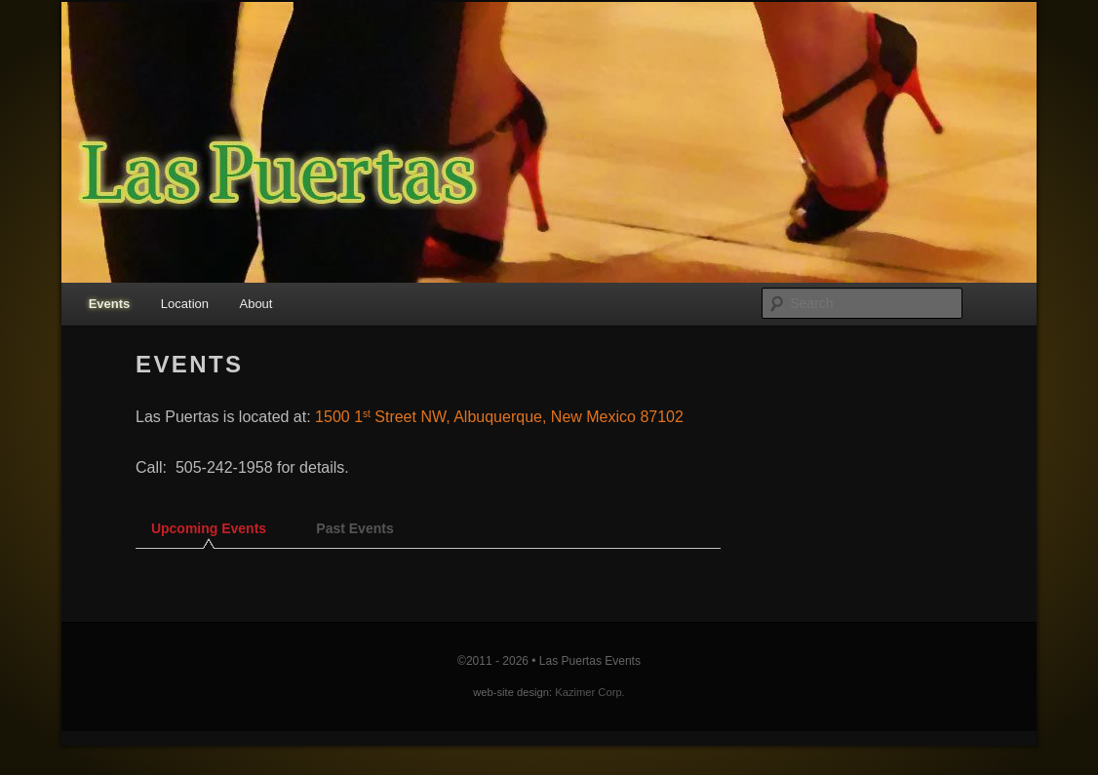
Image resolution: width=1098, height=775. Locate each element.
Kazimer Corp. (590, 692)
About (255, 303)
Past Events (354, 528)
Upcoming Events (208, 528)
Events (110, 303)
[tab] (209, 534)
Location (185, 303)
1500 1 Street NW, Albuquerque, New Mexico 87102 (499, 416)
